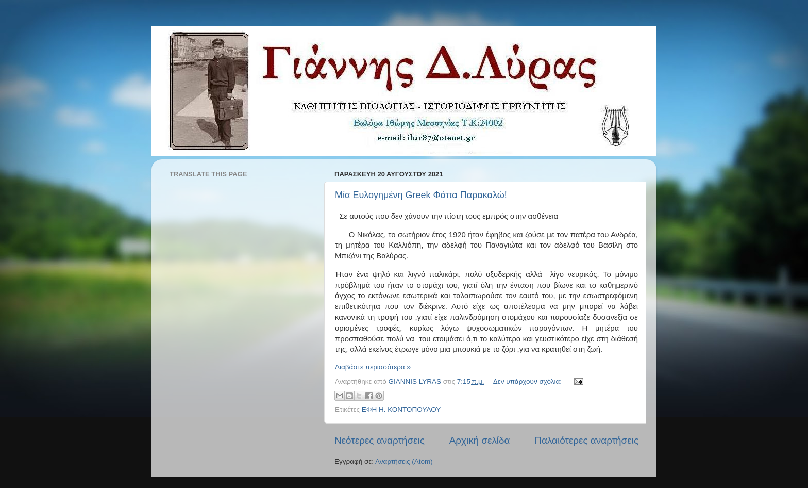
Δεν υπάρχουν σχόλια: (528, 381)
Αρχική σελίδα (479, 440)
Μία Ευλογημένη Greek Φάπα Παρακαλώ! (421, 195)
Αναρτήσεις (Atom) (404, 461)
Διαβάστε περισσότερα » (373, 367)
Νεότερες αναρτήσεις (379, 440)
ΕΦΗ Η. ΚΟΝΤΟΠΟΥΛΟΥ (401, 409)
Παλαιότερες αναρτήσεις (586, 440)
